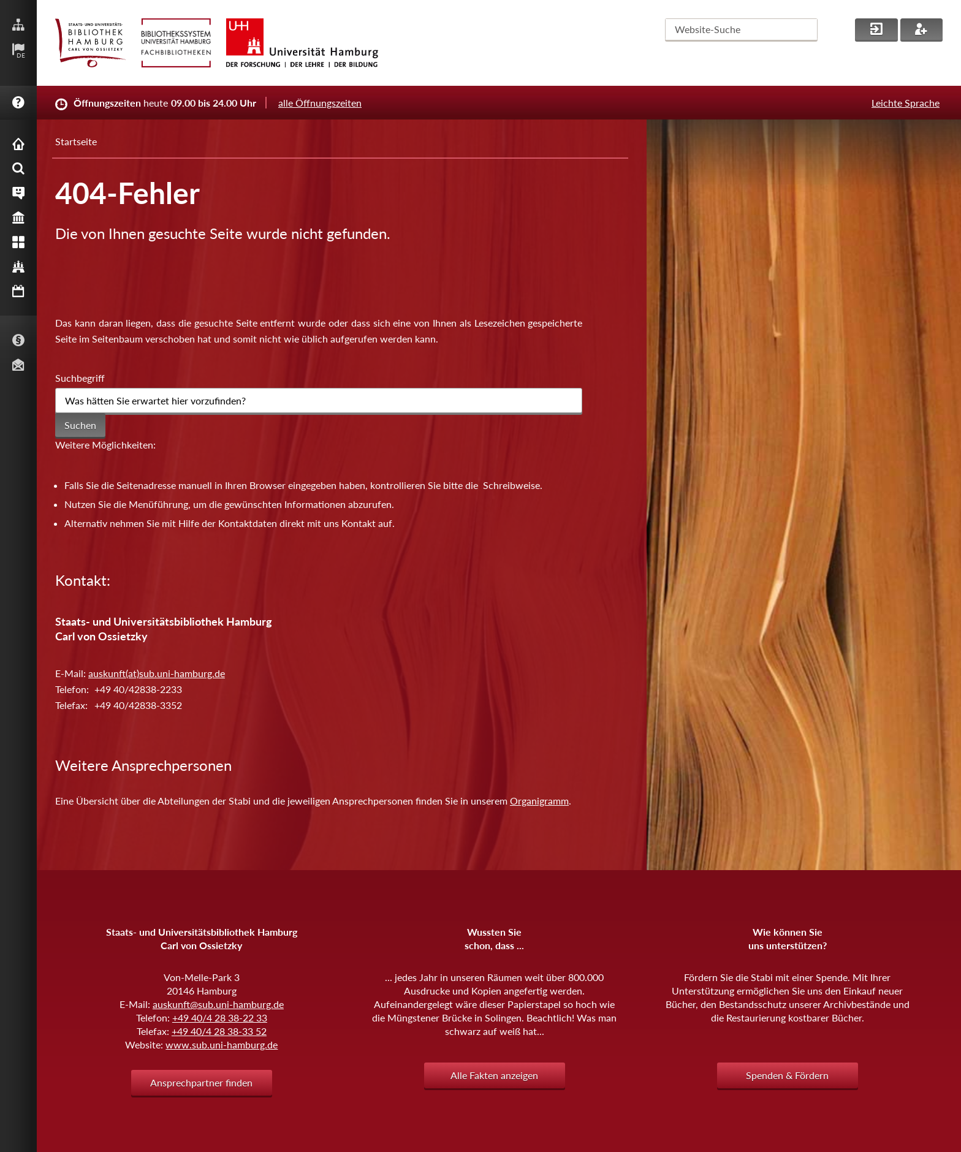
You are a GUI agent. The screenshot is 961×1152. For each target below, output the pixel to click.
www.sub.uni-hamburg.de (221, 1044)
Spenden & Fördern (787, 1075)
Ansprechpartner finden (201, 1082)
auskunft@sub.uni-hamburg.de (218, 1004)
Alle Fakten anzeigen (494, 1075)
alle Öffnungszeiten (320, 102)
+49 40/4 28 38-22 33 (219, 1017)
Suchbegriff (80, 378)
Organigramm (539, 800)
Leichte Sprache (906, 102)
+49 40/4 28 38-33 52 (219, 1031)
